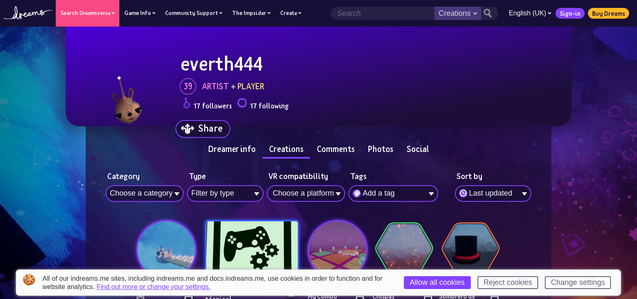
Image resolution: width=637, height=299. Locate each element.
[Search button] (489, 13)
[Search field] (382, 13)
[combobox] (493, 193)
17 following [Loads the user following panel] (263, 104)
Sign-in (569, 13)
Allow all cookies (437, 282)
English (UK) (529, 13)
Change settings (578, 282)
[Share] (202, 129)
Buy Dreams (607, 13)
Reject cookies (508, 282)
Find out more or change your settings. (153, 287)
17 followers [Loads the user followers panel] (207, 104)
